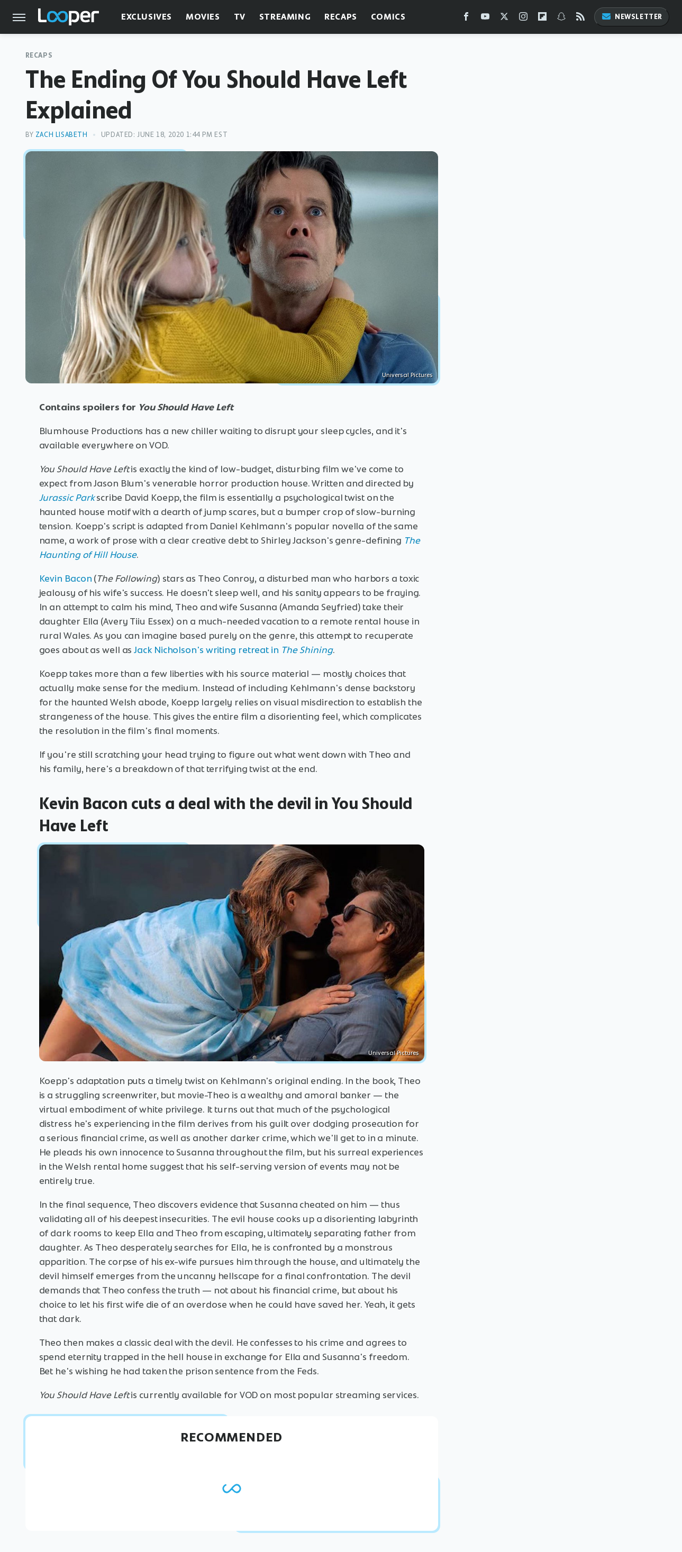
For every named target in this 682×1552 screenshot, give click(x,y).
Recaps (340, 16)
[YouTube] (485, 18)
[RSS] (580, 18)
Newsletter (631, 16)
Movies (203, 16)
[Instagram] (523, 18)
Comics (388, 16)
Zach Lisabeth (61, 134)
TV (239, 16)
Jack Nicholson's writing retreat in (233, 650)
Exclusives (146, 16)
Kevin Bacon (65, 578)
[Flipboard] (542, 18)
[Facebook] (466, 18)
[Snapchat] (561, 18)
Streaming (285, 16)
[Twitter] (504, 18)
